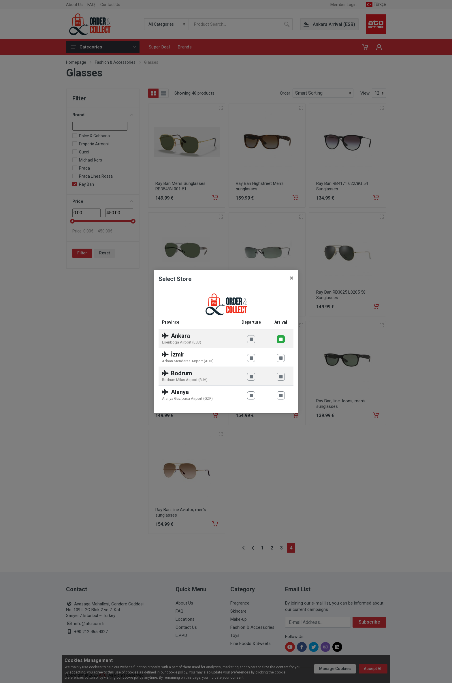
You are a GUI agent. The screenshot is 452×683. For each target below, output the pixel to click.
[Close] (291, 278)
